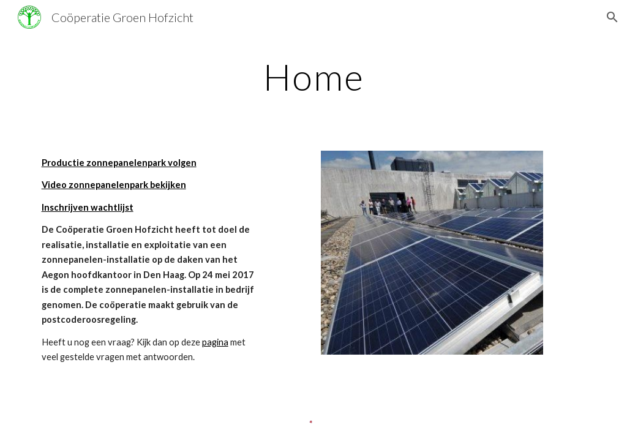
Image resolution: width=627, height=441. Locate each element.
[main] (314, 76)
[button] (612, 17)
